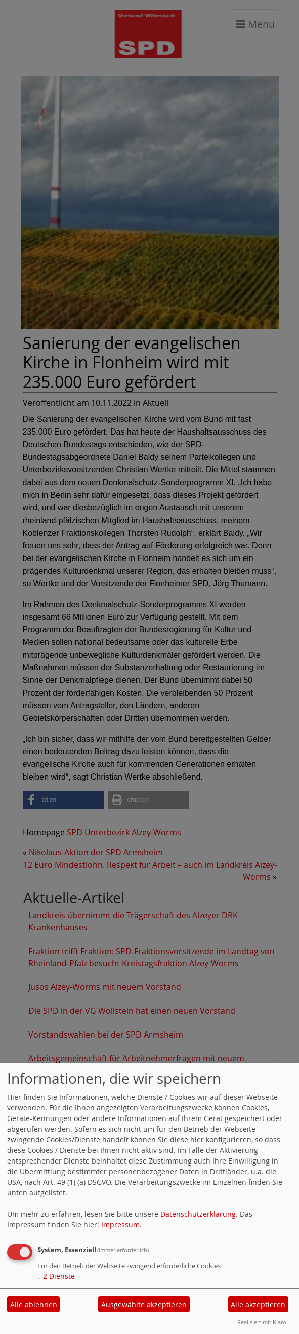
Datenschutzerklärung (198, 1214)
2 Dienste (56, 1276)
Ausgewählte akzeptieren (144, 1304)
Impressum (120, 1224)
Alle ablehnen (33, 1304)
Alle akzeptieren (258, 1304)
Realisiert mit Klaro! (262, 1322)
